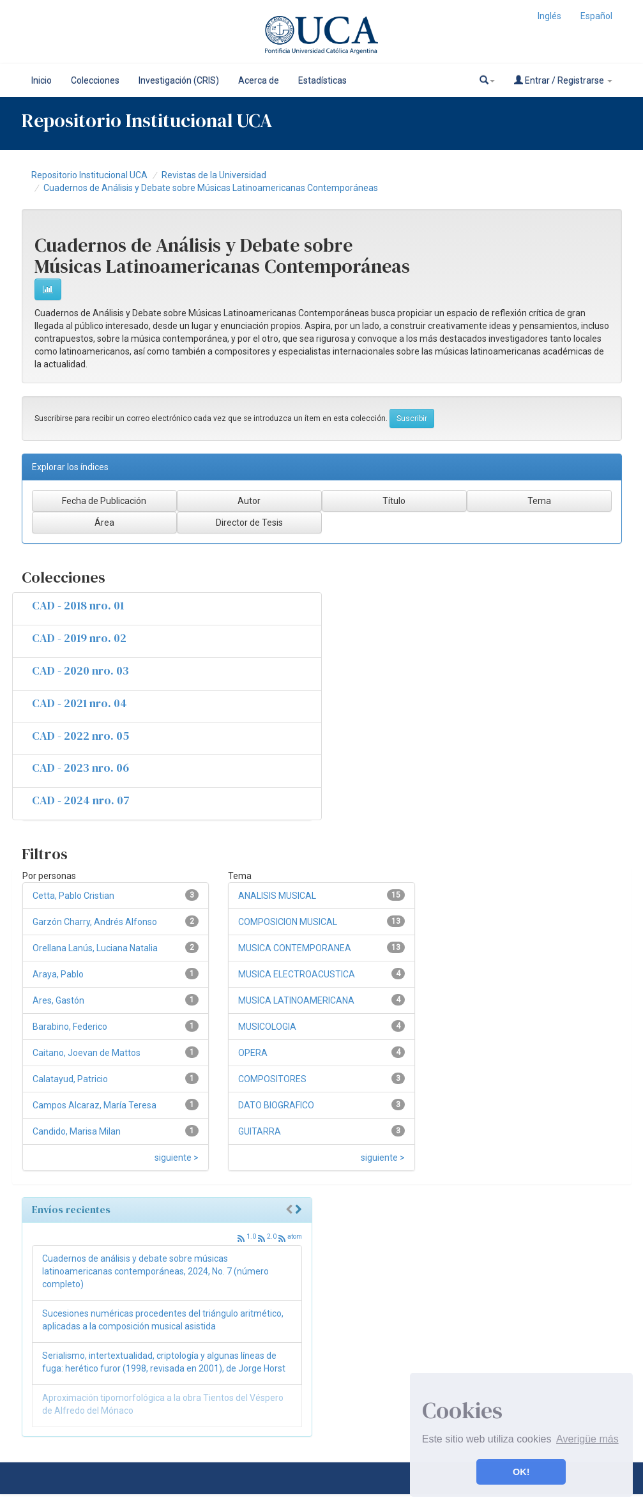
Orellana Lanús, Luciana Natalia (95, 948)
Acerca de (258, 80)
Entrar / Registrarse (563, 80)
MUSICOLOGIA (267, 1026)
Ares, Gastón (58, 1000)
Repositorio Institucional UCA (89, 175)
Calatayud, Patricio (70, 1079)
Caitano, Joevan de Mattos (86, 1053)
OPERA (253, 1053)
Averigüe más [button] (587, 1439)
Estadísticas (322, 80)
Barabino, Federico (70, 1026)
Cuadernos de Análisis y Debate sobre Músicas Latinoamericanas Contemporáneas (210, 188)
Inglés (549, 16)
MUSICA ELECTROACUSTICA (296, 974)
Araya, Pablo (58, 974)
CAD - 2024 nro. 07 (81, 800)
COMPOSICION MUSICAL (287, 922)
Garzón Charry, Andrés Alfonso (95, 922)
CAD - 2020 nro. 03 (80, 670)
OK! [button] (521, 1472)
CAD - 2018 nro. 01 (78, 605)
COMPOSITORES (272, 1079)
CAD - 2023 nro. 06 (80, 768)
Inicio (41, 80)
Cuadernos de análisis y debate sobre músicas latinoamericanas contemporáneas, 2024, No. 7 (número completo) (155, 1271)
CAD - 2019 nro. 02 (79, 638)
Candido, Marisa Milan (77, 1131)
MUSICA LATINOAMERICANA (296, 1000)
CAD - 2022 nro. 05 (80, 736)
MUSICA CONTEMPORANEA (294, 948)
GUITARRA (259, 1131)
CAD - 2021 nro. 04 (79, 703)
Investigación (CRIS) (179, 80)
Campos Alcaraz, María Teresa (94, 1105)
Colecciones (95, 80)
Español (596, 16)
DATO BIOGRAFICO (276, 1105)
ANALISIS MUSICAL (277, 896)
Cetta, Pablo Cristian (73, 896)
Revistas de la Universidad (214, 175)
